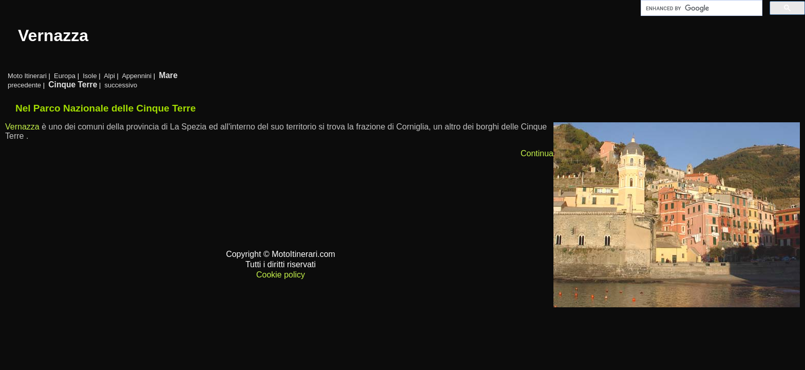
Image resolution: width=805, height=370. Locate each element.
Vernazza (22, 126)
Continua (537, 153)
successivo (121, 85)
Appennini (136, 76)
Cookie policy (280, 274)
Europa (64, 76)
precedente (24, 85)
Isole (90, 76)
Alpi (109, 76)
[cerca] (700, 8)
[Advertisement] (407, 330)
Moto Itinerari (27, 76)
